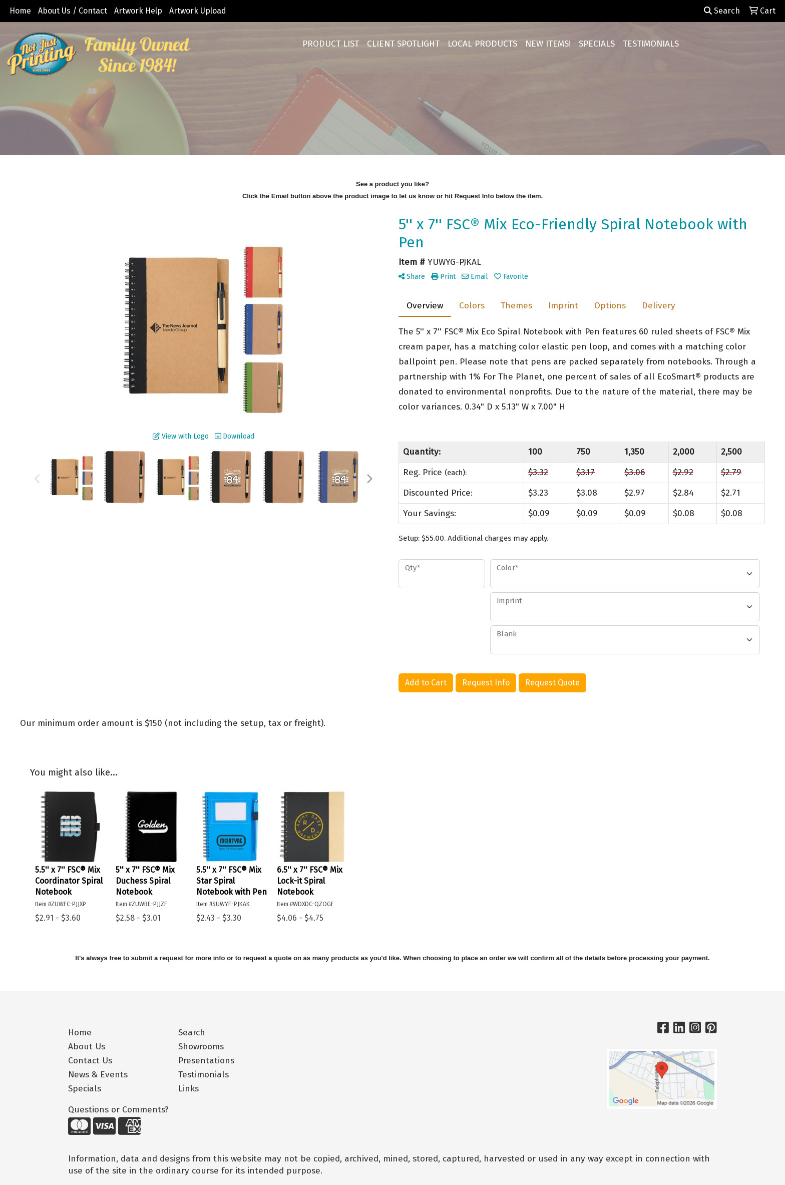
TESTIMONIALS (651, 44)
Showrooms (201, 1046)
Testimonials (203, 1074)
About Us (86, 1046)
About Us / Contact (72, 11)
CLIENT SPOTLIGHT (403, 44)
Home (20, 11)
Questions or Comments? (118, 1109)
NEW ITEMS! (548, 44)
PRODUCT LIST (330, 44)
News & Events (98, 1074)
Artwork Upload (197, 11)
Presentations (206, 1060)
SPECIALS (597, 44)
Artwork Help (138, 11)
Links (188, 1088)
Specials (84, 1088)
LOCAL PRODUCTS (482, 44)
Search (722, 11)
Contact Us (90, 1060)
